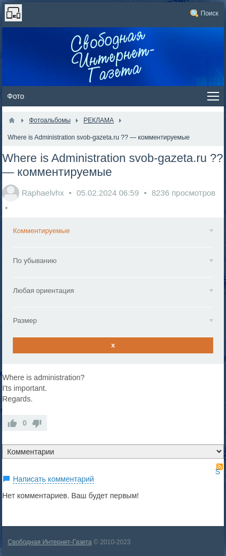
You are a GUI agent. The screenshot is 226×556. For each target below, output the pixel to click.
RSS (219, 467)
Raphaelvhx (42, 192)
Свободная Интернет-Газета (49, 542)
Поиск (210, 13)
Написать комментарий (53, 479)
